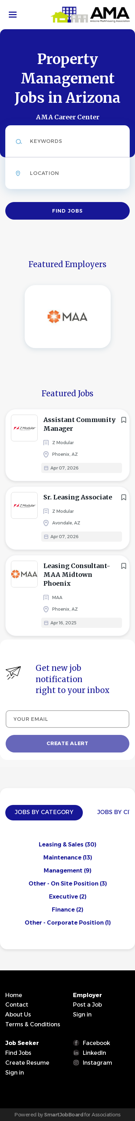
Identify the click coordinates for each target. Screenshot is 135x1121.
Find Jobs (67, 211)
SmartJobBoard (63, 1114)
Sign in (82, 1014)
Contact (16, 1004)
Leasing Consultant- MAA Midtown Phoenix (76, 574)
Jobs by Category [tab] (44, 812)
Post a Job (87, 1004)
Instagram (97, 1062)
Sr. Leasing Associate (77, 497)
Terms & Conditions (32, 1024)
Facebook (96, 1043)
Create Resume (27, 1062)
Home (13, 995)
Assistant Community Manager (79, 424)
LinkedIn (94, 1053)
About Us (18, 1014)
